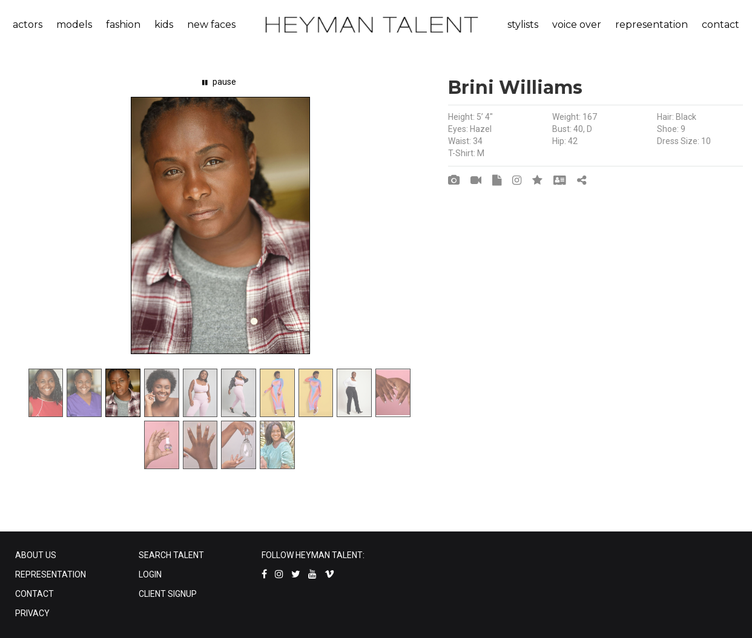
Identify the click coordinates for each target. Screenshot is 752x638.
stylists (522, 24)
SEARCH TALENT (171, 555)
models (74, 24)
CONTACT (34, 594)
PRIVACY (32, 613)
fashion (123, 24)
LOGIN (150, 574)
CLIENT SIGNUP (168, 594)
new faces (211, 24)
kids (163, 24)
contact (720, 24)
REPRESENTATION (50, 574)
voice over (576, 24)
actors (27, 24)
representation (651, 24)
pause (219, 82)
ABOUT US (35, 555)
